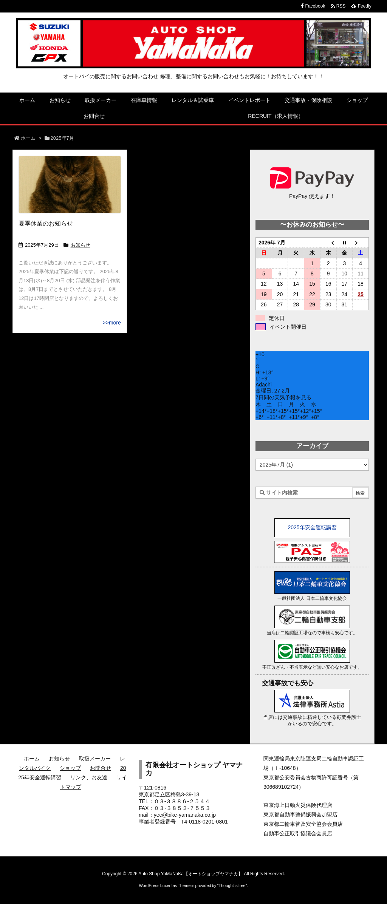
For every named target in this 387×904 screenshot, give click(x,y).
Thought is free (231, 885)
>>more (112, 323)
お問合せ (100, 768)
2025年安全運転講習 (312, 527)
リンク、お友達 (88, 777)
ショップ (70, 768)
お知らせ (80, 245)
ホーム (28, 138)
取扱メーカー (95, 759)
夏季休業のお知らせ (46, 223)
